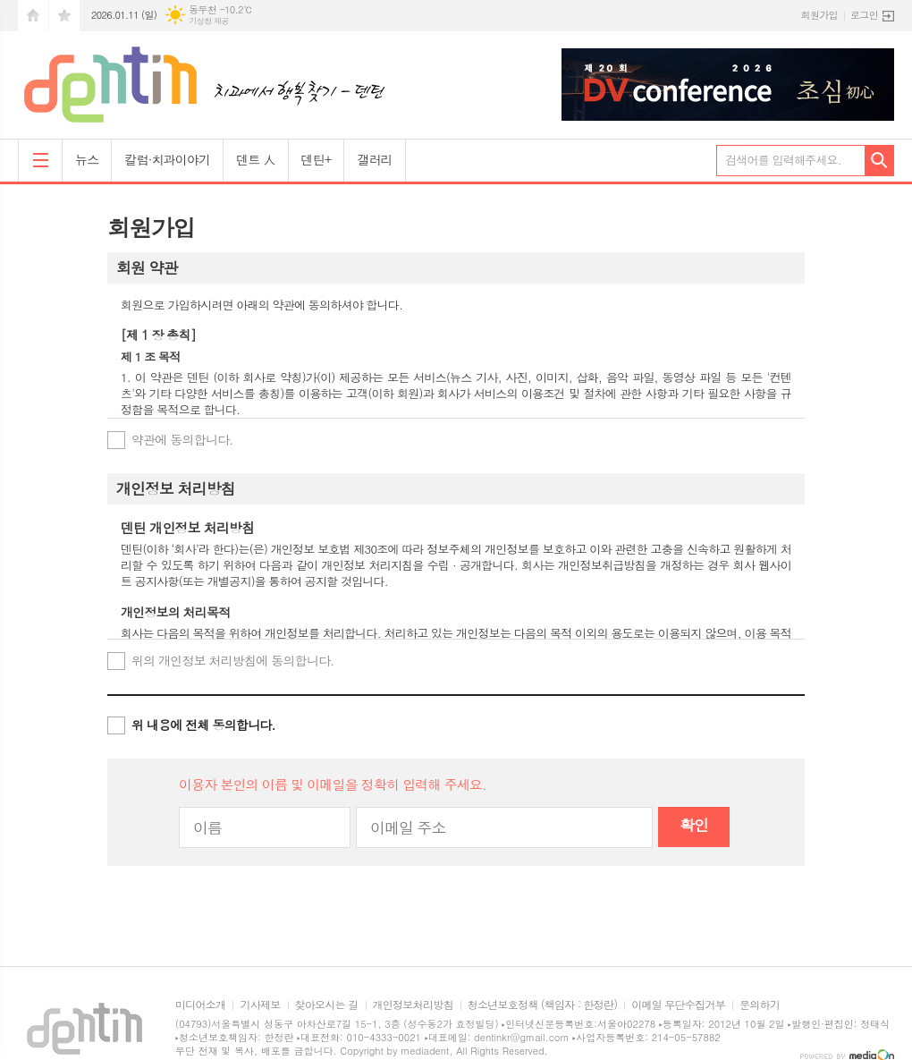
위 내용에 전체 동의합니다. (203, 725)
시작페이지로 (33, 15)
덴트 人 (255, 159)
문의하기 (759, 1005)
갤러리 (374, 159)
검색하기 (879, 160)
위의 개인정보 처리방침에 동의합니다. (232, 660)
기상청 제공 (209, 21)
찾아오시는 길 (327, 1005)
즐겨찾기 (64, 15)
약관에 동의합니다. (182, 439)
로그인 (864, 14)
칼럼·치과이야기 (167, 159)
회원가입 (819, 14)
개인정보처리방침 (413, 1005)
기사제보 (260, 1005)
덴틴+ (316, 159)
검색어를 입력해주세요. (783, 159)
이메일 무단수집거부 (678, 1005)
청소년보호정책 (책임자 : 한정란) (542, 1005)
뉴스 (86, 159)
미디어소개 (200, 1005)
